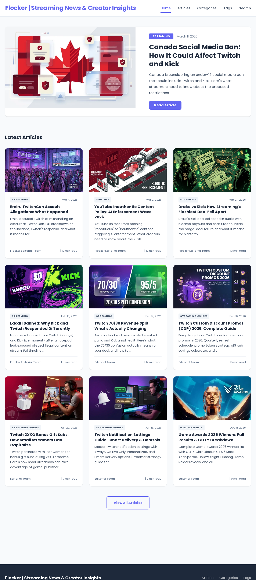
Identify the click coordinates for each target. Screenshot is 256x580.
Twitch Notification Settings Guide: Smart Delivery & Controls (127, 437)
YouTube (102, 199)
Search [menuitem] (245, 8)
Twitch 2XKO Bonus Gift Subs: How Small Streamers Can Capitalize (39, 440)
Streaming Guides (194, 316)
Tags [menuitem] (227, 8)
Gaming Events (191, 427)
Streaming (161, 36)
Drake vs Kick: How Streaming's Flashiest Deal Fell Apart (210, 209)
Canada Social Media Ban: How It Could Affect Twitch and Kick (195, 55)
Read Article (165, 105)
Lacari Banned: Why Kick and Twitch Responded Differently (40, 326)
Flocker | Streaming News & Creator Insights (70, 8)
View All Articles (128, 502)
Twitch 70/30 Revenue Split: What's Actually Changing (121, 326)
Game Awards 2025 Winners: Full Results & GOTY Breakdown (211, 437)
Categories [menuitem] (207, 8)
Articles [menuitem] (183, 8)
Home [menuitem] (166, 8)
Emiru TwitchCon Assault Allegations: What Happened (39, 209)
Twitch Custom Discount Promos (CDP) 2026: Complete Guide (211, 326)
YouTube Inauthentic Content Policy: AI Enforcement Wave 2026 (124, 212)
